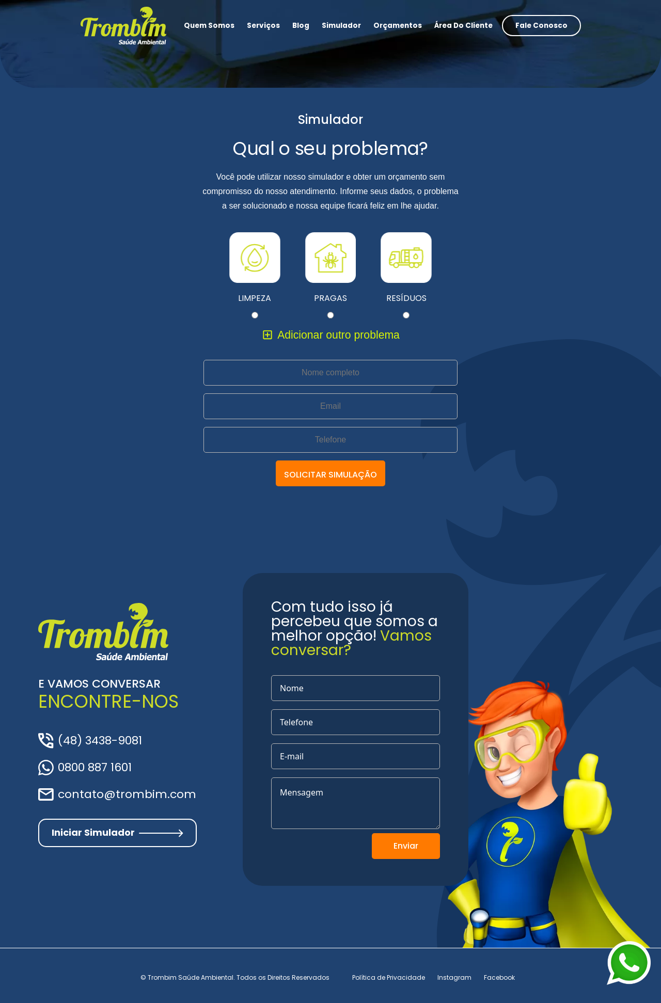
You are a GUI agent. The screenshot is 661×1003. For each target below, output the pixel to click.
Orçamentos (397, 25)
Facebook (499, 977)
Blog (300, 25)
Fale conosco (541, 25)
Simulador (341, 25)
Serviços (263, 25)
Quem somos (209, 25)
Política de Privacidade (388, 977)
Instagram (454, 977)
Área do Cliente (463, 25)
